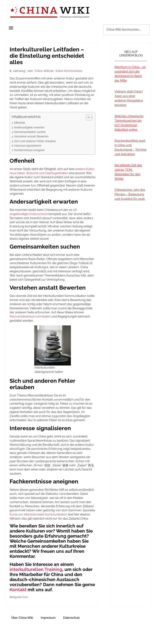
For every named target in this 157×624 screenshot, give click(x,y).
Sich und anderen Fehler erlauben (35, 141)
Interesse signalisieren (27, 145)
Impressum (48, 617)
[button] (11, 27)
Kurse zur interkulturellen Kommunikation (38, 514)
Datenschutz (71, 617)
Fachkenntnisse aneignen (29, 150)
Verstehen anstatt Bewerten (31, 136)
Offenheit (19, 122)
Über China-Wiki (22, 617)
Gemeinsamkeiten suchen (30, 131)
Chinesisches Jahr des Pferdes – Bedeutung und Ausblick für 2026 (130, 194)
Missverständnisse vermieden (30, 316)
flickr (25, 597)
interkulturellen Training (36, 569)
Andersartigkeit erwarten (29, 127)
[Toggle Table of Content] (87, 117)
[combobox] (126, 29)
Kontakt (18, 589)
